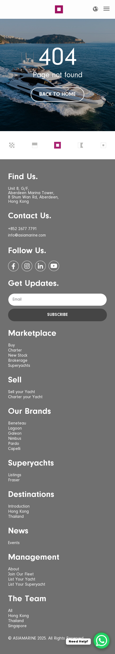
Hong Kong (18, 511)
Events (14, 543)
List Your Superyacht (26, 584)
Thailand (16, 517)
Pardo (13, 444)
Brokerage (17, 361)
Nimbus (14, 439)
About (13, 569)
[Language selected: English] (95, 9)
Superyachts (19, 366)
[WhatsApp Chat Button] (101, 641)
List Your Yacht (21, 579)
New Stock (17, 355)
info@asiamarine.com (27, 235)
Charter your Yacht (25, 397)
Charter (15, 350)
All (10, 611)
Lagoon (15, 428)
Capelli (14, 449)
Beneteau (17, 423)
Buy (11, 345)
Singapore (17, 626)
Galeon (15, 433)
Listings (14, 475)
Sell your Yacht (21, 392)
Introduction (19, 506)
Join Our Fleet (21, 574)
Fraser (14, 480)
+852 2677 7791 (22, 229)
